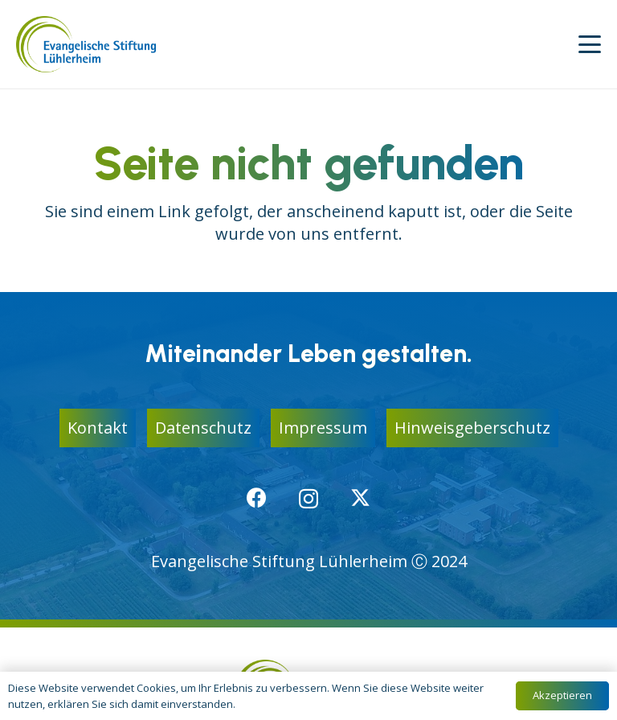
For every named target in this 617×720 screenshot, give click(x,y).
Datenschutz (203, 427)
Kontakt (97, 427)
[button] (590, 44)
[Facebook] (257, 498)
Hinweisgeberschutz (472, 427)
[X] (360, 498)
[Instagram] (308, 499)
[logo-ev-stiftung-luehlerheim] (86, 44)
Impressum (323, 427)
